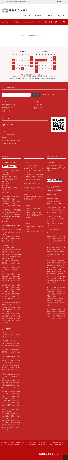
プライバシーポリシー (9, 143)
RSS (3, 137)
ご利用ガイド (6, 22)
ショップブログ (30, 22)
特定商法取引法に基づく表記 (11, 140)
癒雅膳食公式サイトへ (49, 454)
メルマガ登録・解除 (45, 22)
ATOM (8, 137)
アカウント (62, 2)
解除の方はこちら (49, 94)
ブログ (4, 131)
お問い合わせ (18, 22)
